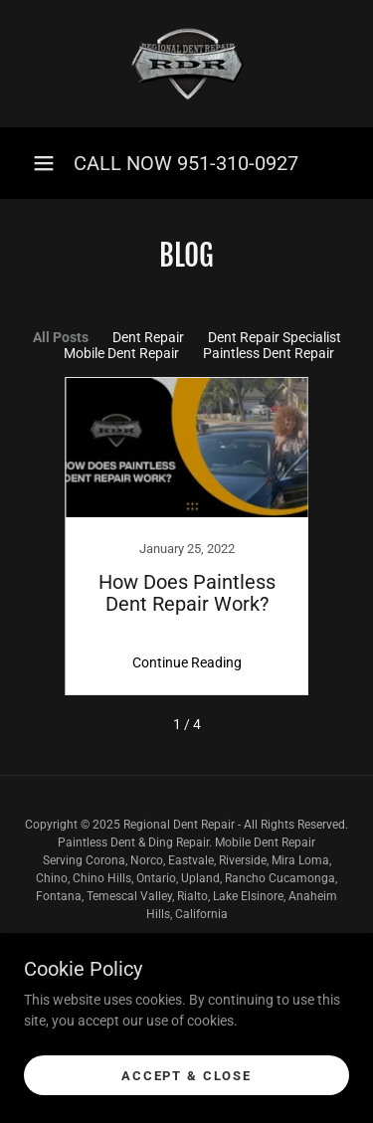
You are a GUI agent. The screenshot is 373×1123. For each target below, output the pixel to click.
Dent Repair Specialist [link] (274, 337)
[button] (44, 163)
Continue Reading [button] (187, 662)
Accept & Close (186, 1089)
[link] (187, 63)
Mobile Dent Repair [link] (121, 353)
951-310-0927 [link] (237, 163)
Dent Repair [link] (148, 337)
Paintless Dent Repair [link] (268, 353)
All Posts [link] (61, 337)
